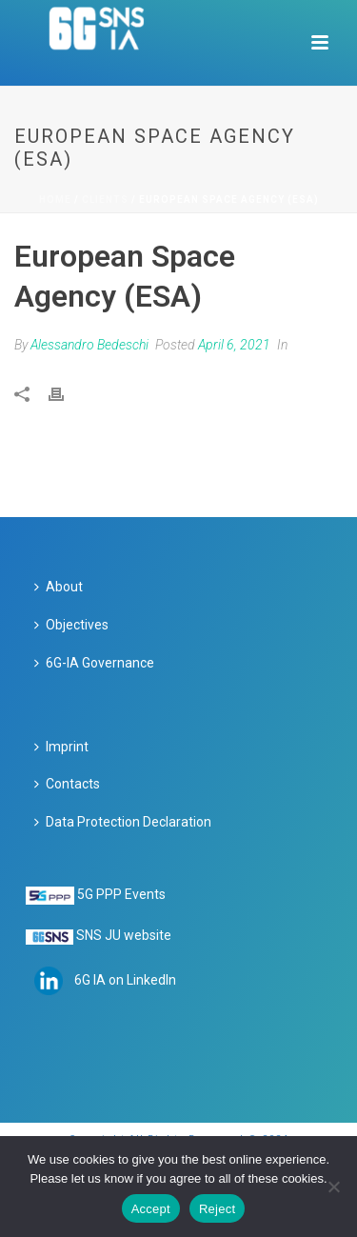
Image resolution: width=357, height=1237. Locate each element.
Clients (105, 199)
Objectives (71, 624)
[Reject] (333, 1186)
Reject (217, 1209)
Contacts (67, 783)
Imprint (61, 746)
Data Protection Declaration (122, 821)
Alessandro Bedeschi (89, 344)
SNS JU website (123, 935)
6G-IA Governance (94, 662)
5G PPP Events (121, 894)
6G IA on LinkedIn (125, 979)
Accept (150, 1209)
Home (55, 199)
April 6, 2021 (234, 344)
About (58, 586)
